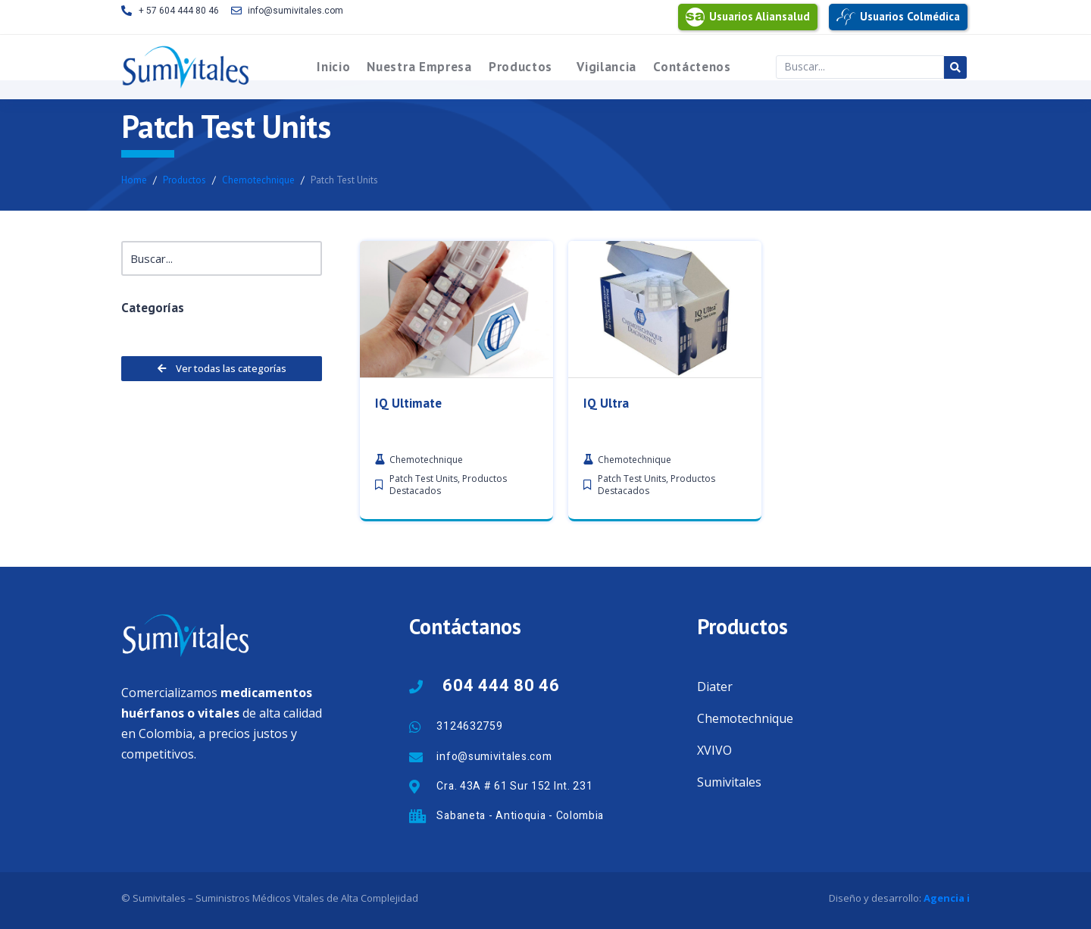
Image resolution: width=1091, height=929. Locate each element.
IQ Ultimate (408, 411)
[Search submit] (955, 67)
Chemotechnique (745, 718)
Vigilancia (606, 66)
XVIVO (714, 750)
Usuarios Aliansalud (759, 16)
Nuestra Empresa (419, 66)
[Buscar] (221, 259)
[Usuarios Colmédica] (845, 17)
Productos (520, 66)
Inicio (333, 66)
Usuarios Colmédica (910, 16)
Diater (715, 686)
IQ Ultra (606, 411)
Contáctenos (692, 66)
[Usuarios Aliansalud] (695, 17)
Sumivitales (729, 782)
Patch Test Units (423, 486)
